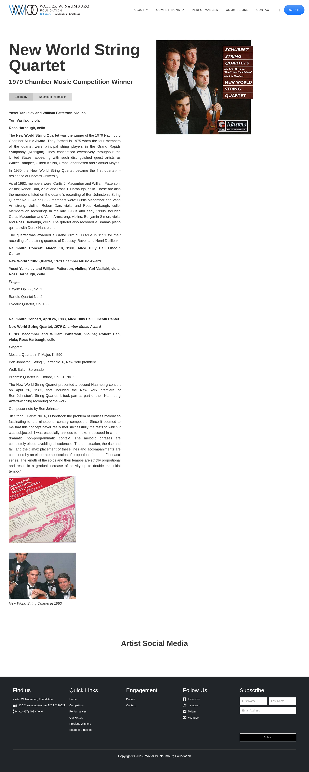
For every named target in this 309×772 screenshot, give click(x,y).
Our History (76, 717)
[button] (141, 10)
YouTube (191, 718)
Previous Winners (80, 723)
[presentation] (270, 724)
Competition (76, 705)
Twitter (189, 711)
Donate (130, 699)
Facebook (191, 699)
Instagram (191, 705)
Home (73, 699)
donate (294, 9)
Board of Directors (80, 729)
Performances (205, 9)
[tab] (21, 97)
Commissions (237, 9)
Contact (263, 9)
